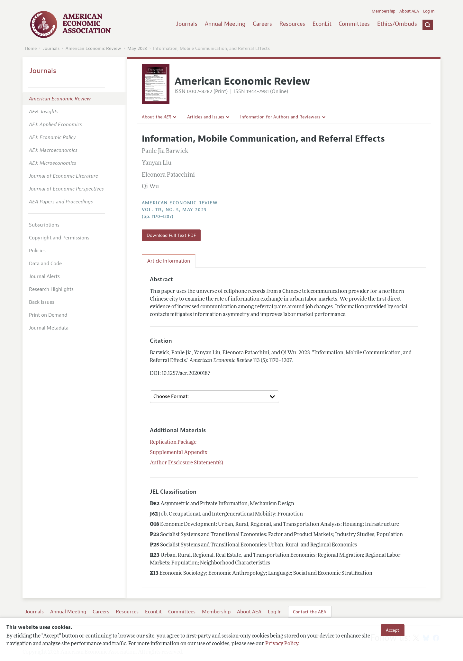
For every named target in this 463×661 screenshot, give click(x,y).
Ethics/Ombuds (397, 23)
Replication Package (173, 442)
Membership (383, 11)
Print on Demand (48, 315)
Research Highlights (51, 289)
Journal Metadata (48, 328)
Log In (428, 11)
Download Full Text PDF (171, 235)
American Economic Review (93, 48)
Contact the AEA (309, 612)
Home (31, 48)
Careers (262, 23)
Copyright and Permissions (59, 238)
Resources (292, 23)
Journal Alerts (44, 276)
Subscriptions (44, 225)
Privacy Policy (281, 644)
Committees (354, 23)
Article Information (168, 261)
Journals (186, 23)
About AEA (409, 11)
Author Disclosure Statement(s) (186, 463)
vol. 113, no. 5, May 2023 (174, 209)
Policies (37, 250)
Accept (392, 630)
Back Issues (41, 302)
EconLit (322, 23)
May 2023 (137, 48)
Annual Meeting (225, 23)
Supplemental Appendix (178, 452)
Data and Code (45, 263)
